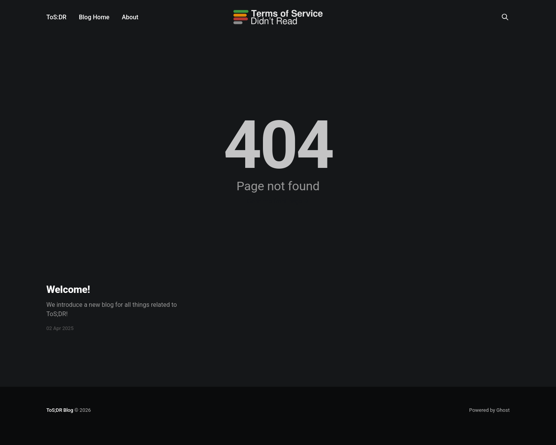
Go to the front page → (278, 201)
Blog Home (94, 17)
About (130, 17)
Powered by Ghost (489, 410)
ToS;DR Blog (59, 410)
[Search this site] (505, 17)
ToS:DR (56, 17)
